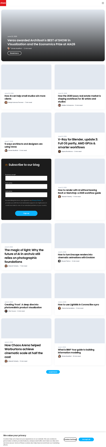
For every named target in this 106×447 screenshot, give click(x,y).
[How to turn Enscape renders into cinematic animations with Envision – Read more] (80, 246)
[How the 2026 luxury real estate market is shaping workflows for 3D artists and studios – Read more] (80, 87)
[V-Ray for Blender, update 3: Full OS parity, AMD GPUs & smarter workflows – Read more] (80, 134)
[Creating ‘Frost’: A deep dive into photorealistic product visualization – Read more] (26, 294)
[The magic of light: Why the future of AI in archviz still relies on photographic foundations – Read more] (26, 246)
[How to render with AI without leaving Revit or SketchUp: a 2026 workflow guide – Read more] (80, 189)
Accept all (86, 439)
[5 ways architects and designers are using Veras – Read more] (26, 134)
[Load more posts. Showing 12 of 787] (53, 372)
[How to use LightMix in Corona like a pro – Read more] (80, 294)
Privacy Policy (36, 200)
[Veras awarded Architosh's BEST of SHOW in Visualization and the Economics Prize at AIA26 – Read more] (53, 35)
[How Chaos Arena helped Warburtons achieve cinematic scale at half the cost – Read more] (26, 341)
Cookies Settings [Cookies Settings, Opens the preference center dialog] (70, 439)
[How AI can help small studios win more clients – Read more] (26, 87)
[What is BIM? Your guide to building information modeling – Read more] (80, 341)
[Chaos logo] (3, 3)
